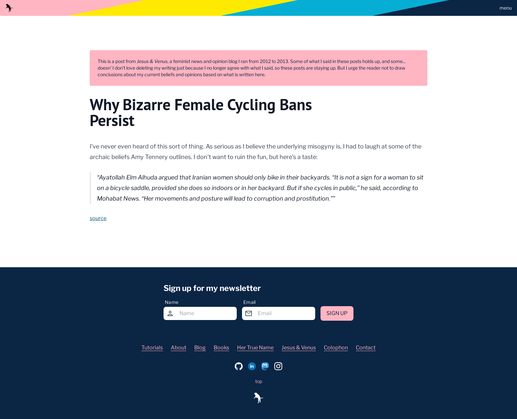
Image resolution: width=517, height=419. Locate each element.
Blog (200, 347)
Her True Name (255, 347)
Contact (366, 347)
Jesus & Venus (299, 347)
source (98, 218)
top (258, 381)
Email (249, 302)
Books (221, 347)
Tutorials (152, 347)
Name (171, 302)
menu (506, 8)
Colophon (336, 347)
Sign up (337, 313)
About (178, 347)
